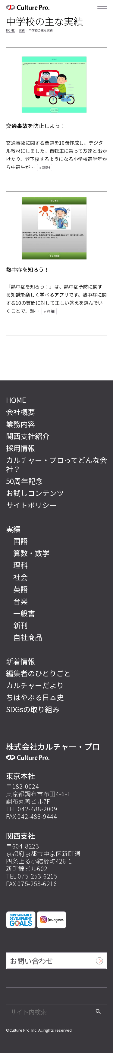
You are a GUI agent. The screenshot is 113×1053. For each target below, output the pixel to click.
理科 (20, 565)
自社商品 (27, 637)
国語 (20, 541)
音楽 (20, 601)
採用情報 (20, 448)
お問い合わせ (31, 960)
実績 (22, 30)
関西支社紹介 (27, 436)
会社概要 (20, 412)
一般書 (24, 613)
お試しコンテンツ (35, 493)
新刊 (20, 625)
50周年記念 (24, 481)
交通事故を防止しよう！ (36, 125)
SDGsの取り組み (32, 709)
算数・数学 (31, 553)
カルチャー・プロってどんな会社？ (56, 464)
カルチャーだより (35, 685)
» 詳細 (44, 167)
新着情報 (20, 661)
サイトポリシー (31, 505)
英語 (20, 589)
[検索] (98, 1012)
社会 (20, 577)
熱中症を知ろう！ (27, 269)
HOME (10, 30)
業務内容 (20, 424)
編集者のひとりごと (38, 673)
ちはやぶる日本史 (35, 697)
